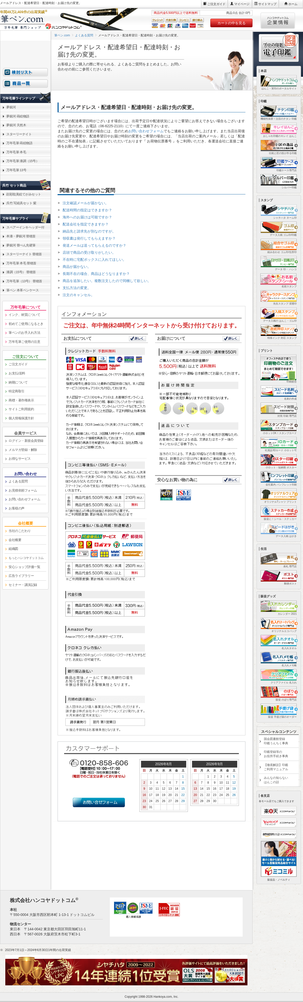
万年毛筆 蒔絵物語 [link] (19, 143)
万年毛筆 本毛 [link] (16, 152)
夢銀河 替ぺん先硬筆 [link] (21, 245)
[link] (25, 86)
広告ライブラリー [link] (21, 576)
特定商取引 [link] (16, 391)
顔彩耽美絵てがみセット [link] (23, 194)
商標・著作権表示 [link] (21, 400)
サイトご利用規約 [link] (21, 409)
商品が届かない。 (77, 267)
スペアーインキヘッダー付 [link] (25, 227)
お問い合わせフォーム (146, 131)
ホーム (292, 4)
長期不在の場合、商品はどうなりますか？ (96, 274)
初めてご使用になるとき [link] (26, 324)
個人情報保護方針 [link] (21, 418)
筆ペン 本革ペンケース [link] (22, 290)
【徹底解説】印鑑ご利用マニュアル (276, 767)
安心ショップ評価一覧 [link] (24, 567)
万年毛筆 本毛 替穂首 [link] (21, 263)
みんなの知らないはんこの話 (276, 780)
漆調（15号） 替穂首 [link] (21, 272)
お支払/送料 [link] (17, 373)
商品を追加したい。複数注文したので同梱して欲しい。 (107, 281)
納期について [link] (18, 382)
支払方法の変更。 (77, 288)
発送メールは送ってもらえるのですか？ (94, 245)
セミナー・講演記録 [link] (23, 585)
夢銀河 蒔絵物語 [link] (17, 116)
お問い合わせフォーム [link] (24, 499)
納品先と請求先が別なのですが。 (89, 231)
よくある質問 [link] (18, 481)
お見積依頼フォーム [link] (23, 490)
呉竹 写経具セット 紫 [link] (21, 203)
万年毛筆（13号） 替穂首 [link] (24, 281)
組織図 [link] (13, 549)
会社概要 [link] (15, 540)
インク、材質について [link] (24, 315)
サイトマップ (267, 4)
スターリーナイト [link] (19, 134)
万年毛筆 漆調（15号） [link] (22, 161)
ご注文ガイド (216, 4)
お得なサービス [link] (20, 458)
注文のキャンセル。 (78, 295)
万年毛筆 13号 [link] (16, 170)
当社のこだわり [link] (20, 531)
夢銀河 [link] (11, 107)
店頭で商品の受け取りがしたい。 (89, 252)
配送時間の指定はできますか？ (87, 210)
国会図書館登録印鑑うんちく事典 (276, 741)
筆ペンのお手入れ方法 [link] (24, 333)
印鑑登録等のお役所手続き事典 (276, 754)
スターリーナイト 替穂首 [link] (24, 254)
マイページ (241, 4)
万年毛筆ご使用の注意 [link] (24, 342)
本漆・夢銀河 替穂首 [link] (21, 236)
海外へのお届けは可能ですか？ (87, 217)
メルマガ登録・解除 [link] (23, 450)
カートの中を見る (231, 23)
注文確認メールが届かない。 (86, 203)
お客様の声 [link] (16, 508)
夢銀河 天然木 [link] (16, 125)
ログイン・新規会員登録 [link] (26, 441)
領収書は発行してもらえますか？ (89, 238)
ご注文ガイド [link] (18, 364)
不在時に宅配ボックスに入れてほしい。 (94, 260)
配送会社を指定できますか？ (86, 224)
